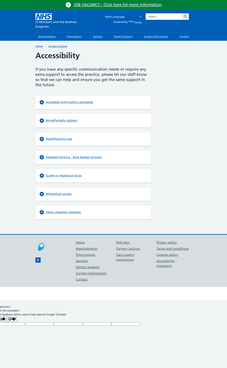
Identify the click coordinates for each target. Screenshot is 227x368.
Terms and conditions (172, 248)
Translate (135, 22)
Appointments (46, 36)
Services (97, 36)
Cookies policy (167, 255)
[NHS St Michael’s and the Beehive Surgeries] (61, 21)
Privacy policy (166, 242)
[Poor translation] (12, 319)
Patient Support (123, 36)
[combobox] (164, 16)
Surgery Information (156, 36)
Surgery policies (57, 46)
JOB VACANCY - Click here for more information (118, 4)
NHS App (122, 242)
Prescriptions (74, 36)
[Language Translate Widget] (122, 16)
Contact (184, 36)
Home (39, 46)
